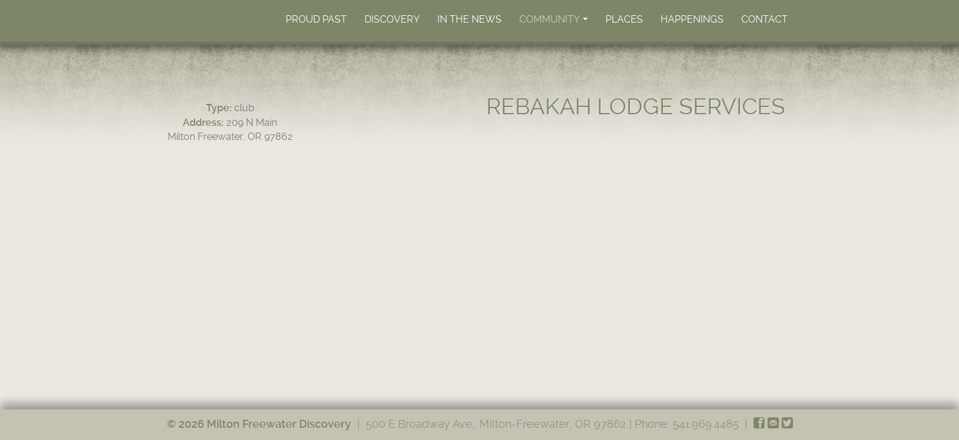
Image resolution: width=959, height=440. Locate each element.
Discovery (392, 19)
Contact (764, 19)
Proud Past (316, 19)
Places (624, 19)
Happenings (692, 19)
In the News (469, 19)
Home (225, 19)
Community (554, 22)
